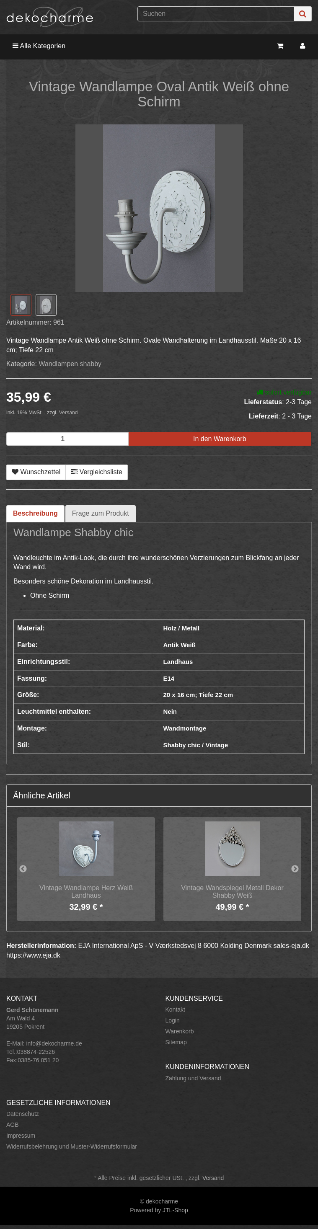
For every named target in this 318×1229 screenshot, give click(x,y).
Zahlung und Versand (193, 1078)
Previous (23, 869)
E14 (169, 678)
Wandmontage (185, 728)
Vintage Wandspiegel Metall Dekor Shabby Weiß (232, 891)
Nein (170, 711)
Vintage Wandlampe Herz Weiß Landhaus (86, 891)
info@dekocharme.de (54, 1043)
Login (172, 1020)
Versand (68, 413)
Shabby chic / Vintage (195, 745)
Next (295, 869)
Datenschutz (22, 1113)
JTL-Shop (175, 1210)
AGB (12, 1124)
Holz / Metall (181, 628)
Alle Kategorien (39, 45)
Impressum (20, 1135)
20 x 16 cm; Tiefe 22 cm (198, 694)
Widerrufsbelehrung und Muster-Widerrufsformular (71, 1146)
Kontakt (175, 1009)
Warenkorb (179, 1031)
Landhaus (178, 661)
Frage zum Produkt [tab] (100, 513)
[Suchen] (215, 13)
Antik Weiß (179, 644)
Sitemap (176, 1042)
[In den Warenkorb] (219, 439)
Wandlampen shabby (70, 363)
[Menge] (67, 439)
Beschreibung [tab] (35, 513)
